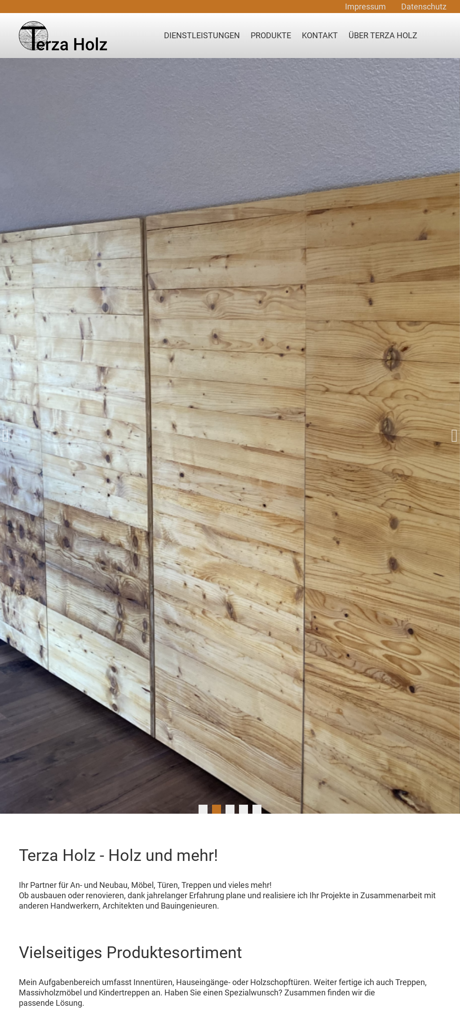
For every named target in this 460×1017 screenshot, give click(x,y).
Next (451, 436)
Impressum (365, 6)
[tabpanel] (230, 436)
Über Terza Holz (383, 35)
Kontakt (320, 35)
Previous (9, 436)
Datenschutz (424, 6)
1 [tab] (203, 809)
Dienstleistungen (202, 35)
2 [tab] (216, 809)
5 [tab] (256, 809)
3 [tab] (230, 809)
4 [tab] (243, 809)
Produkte (271, 35)
